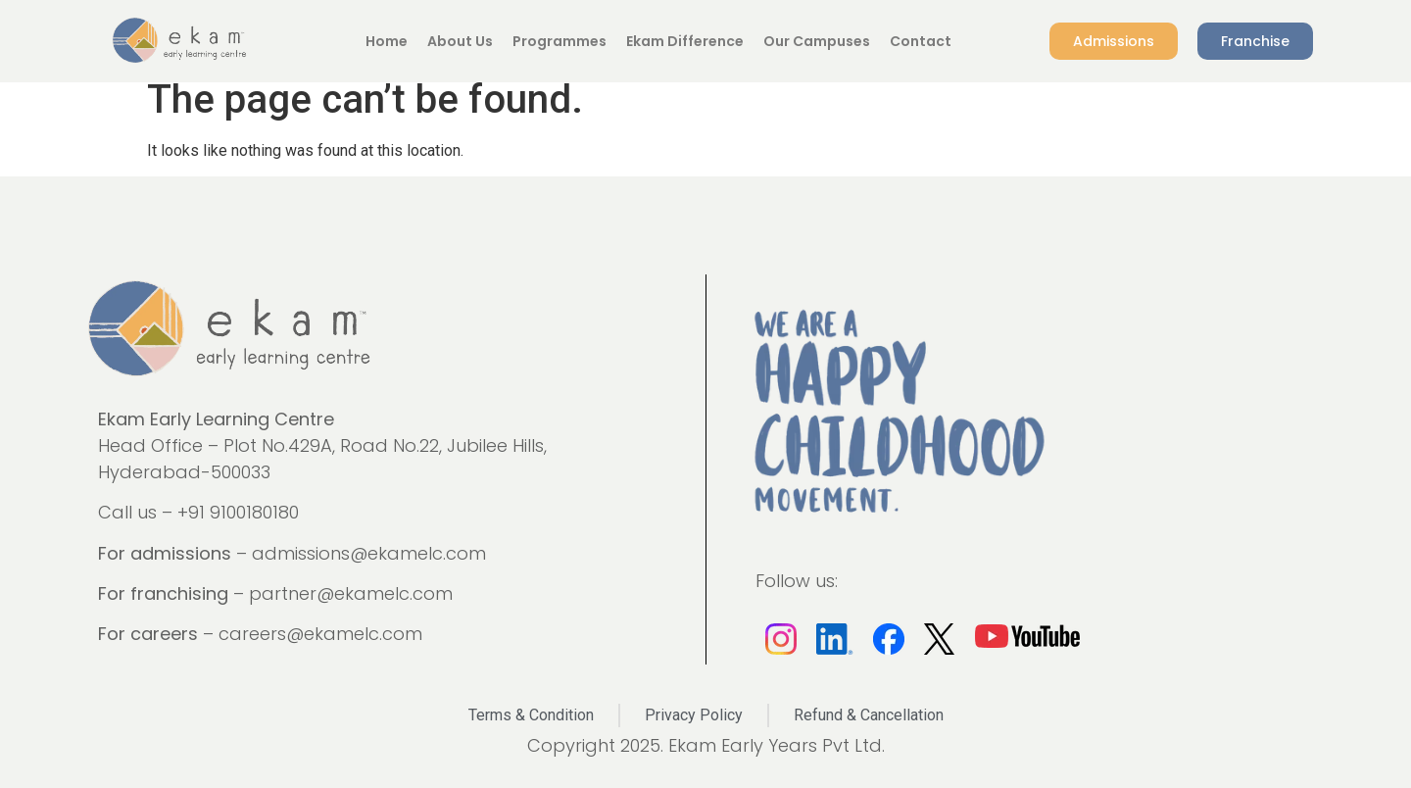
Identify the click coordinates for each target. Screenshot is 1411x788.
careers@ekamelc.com (320, 633)
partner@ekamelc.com (351, 593)
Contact (920, 41)
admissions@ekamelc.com (369, 553)
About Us (460, 41)
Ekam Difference (685, 41)
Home (386, 41)
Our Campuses (816, 41)
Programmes (559, 41)
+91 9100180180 (238, 512)
